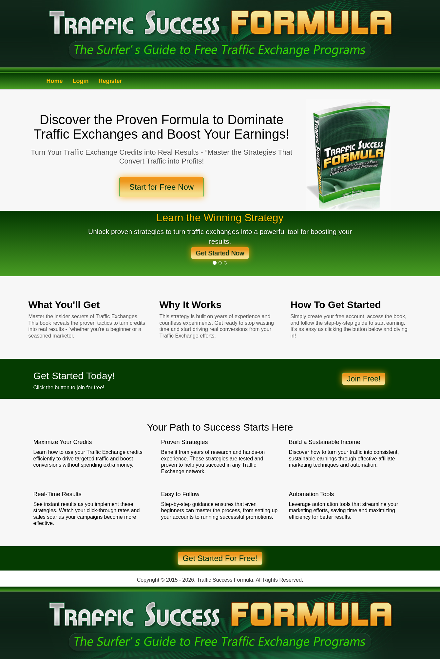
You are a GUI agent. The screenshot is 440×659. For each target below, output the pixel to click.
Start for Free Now (161, 187)
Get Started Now (220, 253)
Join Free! (363, 379)
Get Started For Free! (219, 558)
